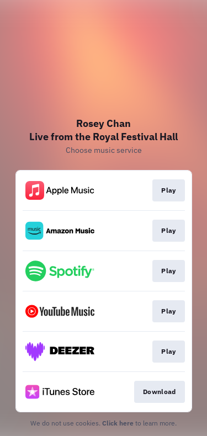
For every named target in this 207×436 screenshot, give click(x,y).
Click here (118, 423)
